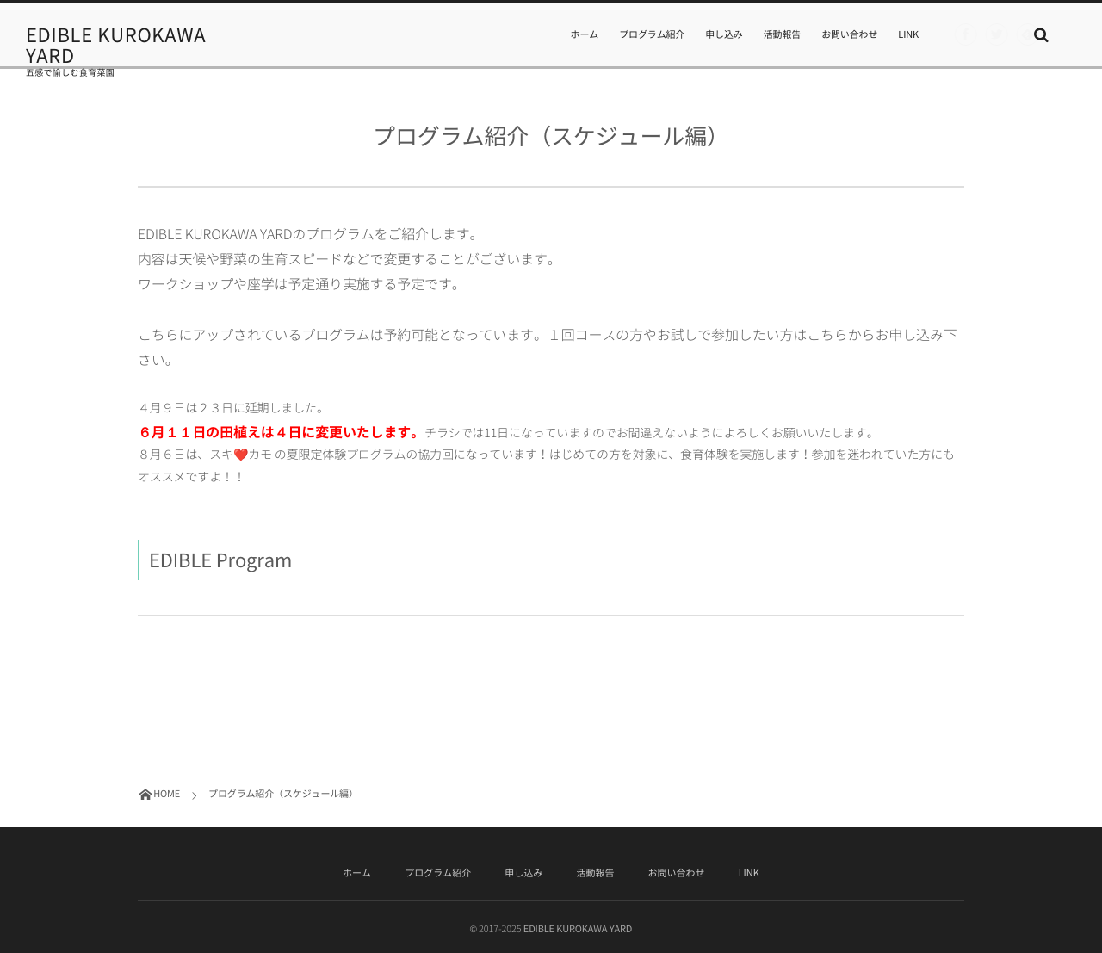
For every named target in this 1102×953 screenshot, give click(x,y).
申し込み (723, 34)
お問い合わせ (849, 34)
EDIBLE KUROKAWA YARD (116, 45)
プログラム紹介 (651, 34)
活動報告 (782, 34)
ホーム (585, 34)
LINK (908, 34)
